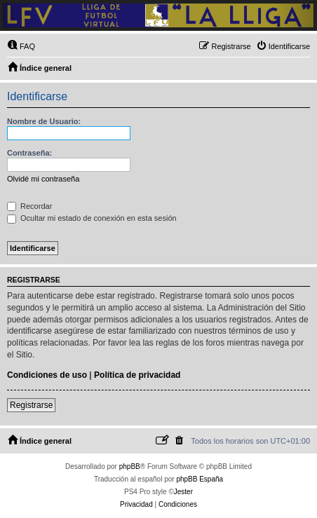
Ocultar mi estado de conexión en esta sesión (92, 218)
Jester (183, 492)
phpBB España (199, 479)
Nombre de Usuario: (44, 121)
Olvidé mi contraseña (43, 179)
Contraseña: (29, 153)
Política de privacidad (137, 375)
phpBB (129, 466)
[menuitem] (21, 46)
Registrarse (31, 405)
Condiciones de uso (47, 375)
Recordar (29, 206)
